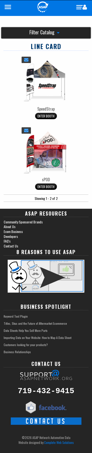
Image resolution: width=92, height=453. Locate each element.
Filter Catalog (44, 33)
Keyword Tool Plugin (16, 316)
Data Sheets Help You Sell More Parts (26, 330)
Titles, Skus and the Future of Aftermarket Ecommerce (35, 323)
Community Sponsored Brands (23, 222)
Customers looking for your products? (26, 345)
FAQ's (7, 241)
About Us (9, 226)
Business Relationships (17, 352)
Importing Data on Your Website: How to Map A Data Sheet (37, 338)
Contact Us (11, 246)
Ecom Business (13, 231)
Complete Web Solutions (59, 442)
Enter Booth (46, 116)
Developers (11, 236)
